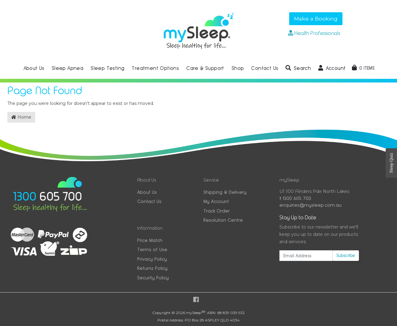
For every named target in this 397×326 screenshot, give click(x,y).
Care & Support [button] (205, 68)
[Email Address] (306, 255)
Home (21, 117)
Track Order (216, 210)
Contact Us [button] (264, 68)
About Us (147, 192)
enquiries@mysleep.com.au (310, 205)
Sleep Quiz (391, 163)
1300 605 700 (295, 198)
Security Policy (153, 277)
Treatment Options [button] (155, 68)
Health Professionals (314, 33)
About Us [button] (34, 68)
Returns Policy (152, 268)
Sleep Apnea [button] (67, 68)
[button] (298, 68)
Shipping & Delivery (225, 192)
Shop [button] (238, 68)
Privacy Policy (152, 259)
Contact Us (149, 201)
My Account (216, 201)
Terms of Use (152, 249)
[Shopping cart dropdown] (363, 68)
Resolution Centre (223, 220)
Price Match (149, 240)
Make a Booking (316, 18)
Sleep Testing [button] (107, 68)
